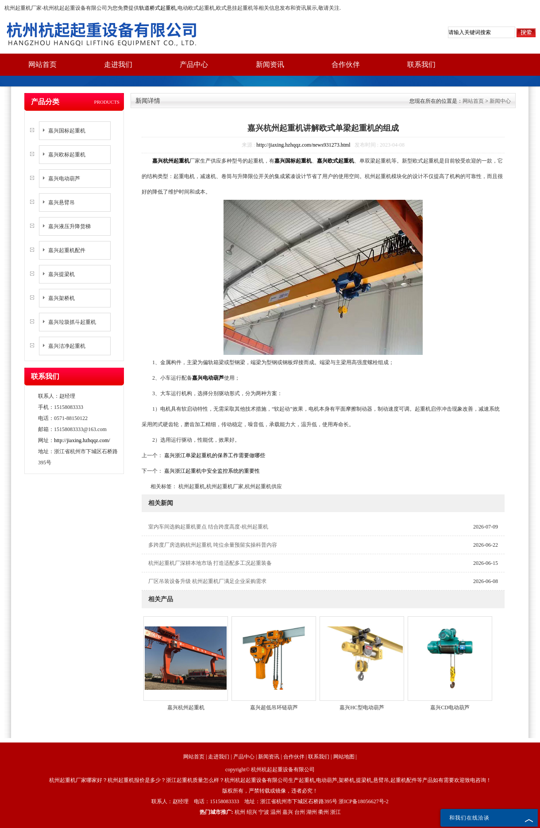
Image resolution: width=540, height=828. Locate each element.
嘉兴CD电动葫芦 (450, 707)
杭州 (240, 812)
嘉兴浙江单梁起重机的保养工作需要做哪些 (214, 455)
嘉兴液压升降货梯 (69, 226)
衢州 (323, 812)
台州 (299, 812)
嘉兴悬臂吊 (61, 202)
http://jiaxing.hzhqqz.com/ (82, 440)
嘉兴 (287, 812)
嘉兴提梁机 (61, 274)
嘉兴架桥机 (61, 298)
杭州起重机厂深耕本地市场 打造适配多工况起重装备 (210, 563)
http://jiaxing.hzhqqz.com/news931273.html (303, 145)
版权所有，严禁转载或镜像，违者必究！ (270, 791)
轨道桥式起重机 (157, 8)
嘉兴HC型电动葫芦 (361, 707)
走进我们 (118, 64)
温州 (275, 812)
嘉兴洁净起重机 (66, 346)
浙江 (335, 812)
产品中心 (194, 64)
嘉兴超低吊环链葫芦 (274, 707)
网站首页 (42, 64)
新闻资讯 (270, 64)
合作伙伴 (346, 64)
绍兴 (252, 812)
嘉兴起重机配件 (66, 250)
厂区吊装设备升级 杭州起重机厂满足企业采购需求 (207, 581)
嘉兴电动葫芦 (64, 178)
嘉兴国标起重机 (66, 131)
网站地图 (344, 757)
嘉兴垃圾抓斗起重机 (72, 322)
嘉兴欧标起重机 (66, 155)
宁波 (263, 812)
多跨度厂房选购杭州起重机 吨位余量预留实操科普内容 (212, 545)
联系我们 (421, 64)
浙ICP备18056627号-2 (364, 801)
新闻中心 (500, 101)
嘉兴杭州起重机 (185, 707)
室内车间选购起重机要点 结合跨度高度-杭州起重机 (208, 527)
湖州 (311, 812)
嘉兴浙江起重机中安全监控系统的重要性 (211, 471)
